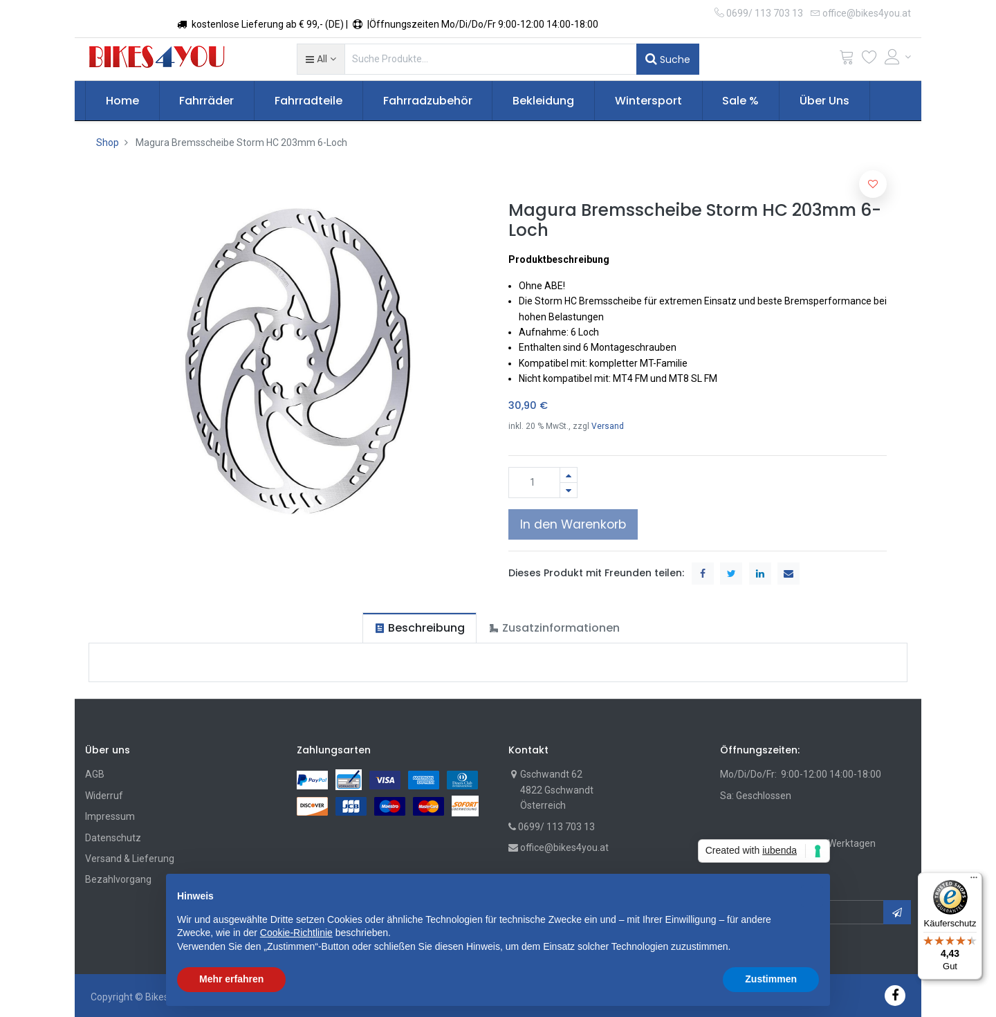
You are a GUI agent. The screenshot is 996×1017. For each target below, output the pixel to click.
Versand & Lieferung (129, 858)
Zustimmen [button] (771, 978)
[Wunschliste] (869, 59)
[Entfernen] (568, 490)
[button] (320, 59)
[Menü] (974, 880)
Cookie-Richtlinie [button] (296, 932)
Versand (607, 426)
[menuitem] (122, 101)
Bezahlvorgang (118, 879)
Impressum (110, 816)
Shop (107, 142)
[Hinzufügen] (568, 475)
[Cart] (846, 59)
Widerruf (104, 795)
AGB (94, 774)
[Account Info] (898, 56)
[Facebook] (895, 995)
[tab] (419, 627)
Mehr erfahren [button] (231, 978)
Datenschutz (113, 837)
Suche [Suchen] (667, 58)
